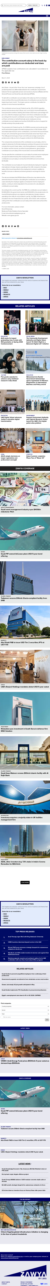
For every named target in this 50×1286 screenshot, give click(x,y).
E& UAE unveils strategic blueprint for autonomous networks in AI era (23, 1185)
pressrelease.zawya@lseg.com (24, 238)
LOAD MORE (25, 882)
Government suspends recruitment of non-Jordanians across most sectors (25, 979)
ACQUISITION (4, 815)
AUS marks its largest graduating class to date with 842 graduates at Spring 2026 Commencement (12, 341)
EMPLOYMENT (6, 234)
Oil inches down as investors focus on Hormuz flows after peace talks (23, 1190)
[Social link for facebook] (44, 5)
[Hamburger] (47, 16)
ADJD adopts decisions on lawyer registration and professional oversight (10, 458)
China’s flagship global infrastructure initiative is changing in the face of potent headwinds (24, 1233)
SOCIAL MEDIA (30, 336)
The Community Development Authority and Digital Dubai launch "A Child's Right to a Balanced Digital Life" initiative (37, 341)
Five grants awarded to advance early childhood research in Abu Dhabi (9, 379)
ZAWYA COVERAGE (25, 468)
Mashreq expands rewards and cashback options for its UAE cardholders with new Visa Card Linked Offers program (27, 959)
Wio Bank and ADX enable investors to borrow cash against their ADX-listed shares (28, 953)
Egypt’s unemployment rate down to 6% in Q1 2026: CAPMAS (21, 995)
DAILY (5, 287)
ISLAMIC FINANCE (6, 596)
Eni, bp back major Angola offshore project (15, 1174)
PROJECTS (6, 294)
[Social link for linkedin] (46, 5)
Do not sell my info (27, 1284)
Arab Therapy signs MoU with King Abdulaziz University (25, 937)
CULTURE (3, 375)
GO (47, 1020)
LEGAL (2, 454)
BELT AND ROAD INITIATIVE (8, 1230)
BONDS (3, 552)
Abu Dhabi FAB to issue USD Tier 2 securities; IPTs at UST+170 (23, 1140)
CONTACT (4, 1284)
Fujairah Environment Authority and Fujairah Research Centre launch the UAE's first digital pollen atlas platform (37, 420)
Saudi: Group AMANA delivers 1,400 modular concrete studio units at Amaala (23, 1180)
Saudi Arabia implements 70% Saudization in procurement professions (24, 990)
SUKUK (3, 685)
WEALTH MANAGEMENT (7, 507)
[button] (3, 82)
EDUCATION (4, 336)
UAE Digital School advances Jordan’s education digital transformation (11, 419)
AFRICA (5, 296)
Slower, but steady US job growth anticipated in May (18, 985)
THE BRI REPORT (25, 1199)
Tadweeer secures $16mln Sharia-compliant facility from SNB (23, 1129)
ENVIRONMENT (30, 415)
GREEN (5, 292)
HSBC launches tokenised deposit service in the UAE (24, 942)
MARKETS (3, 640)
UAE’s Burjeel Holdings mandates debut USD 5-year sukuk (25, 687)
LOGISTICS (29, 454)
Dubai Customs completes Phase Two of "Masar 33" (35, 457)
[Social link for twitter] (42, 5)
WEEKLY (6, 290)
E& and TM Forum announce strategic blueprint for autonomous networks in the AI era (28, 948)
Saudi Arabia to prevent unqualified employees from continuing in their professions (24, 974)
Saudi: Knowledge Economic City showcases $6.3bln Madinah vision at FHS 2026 (24, 1170)
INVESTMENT (4, 727)
